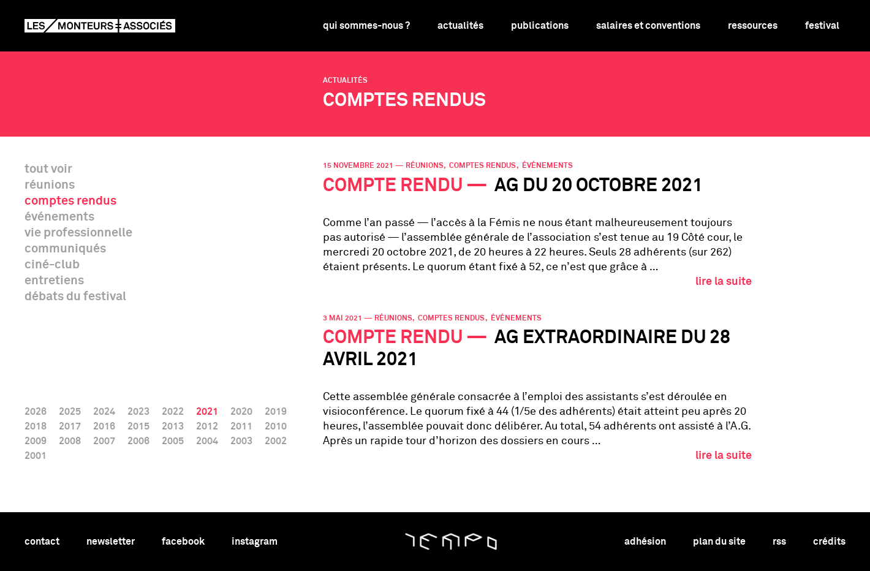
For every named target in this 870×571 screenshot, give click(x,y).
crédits (829, 541)
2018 (36, 426)
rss (779, 541)
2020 (241, 412)
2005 (173, 441)
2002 (276, 441)
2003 (241, 441)
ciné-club (52, 265)
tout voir (48, 169)
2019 (276, 412)
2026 (36, 412)
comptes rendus (70, 201)
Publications (540, 26)
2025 (70, 412)
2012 (207, 426)
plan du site (719, 541)
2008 (70, 441)
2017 (70, 426)
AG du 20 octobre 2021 (513, 186)
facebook (183, 541)
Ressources (752, 26)
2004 (207, 441)
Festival (822, 26)
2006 (138, 441)
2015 (138, 426)
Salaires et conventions (648, 26)
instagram (255, 541)
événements (59, 217)
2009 (36, 441)
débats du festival (75, 296)
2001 (36, 456)
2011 (241, 426)
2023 (138, 412)
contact (42, 541)
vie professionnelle (78, 233)
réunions (50, 185)
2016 (104, 426)
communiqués (65, 249)
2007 (104, 441)
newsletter (110, 541)
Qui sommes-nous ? (366, 26)
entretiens (54, 280)
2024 (104, 412)
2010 (276, 426)
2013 (173, 426)
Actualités (460, 26)
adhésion (645, 541)
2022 (173, 412)
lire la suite (723, 281)
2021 (207, 412)
